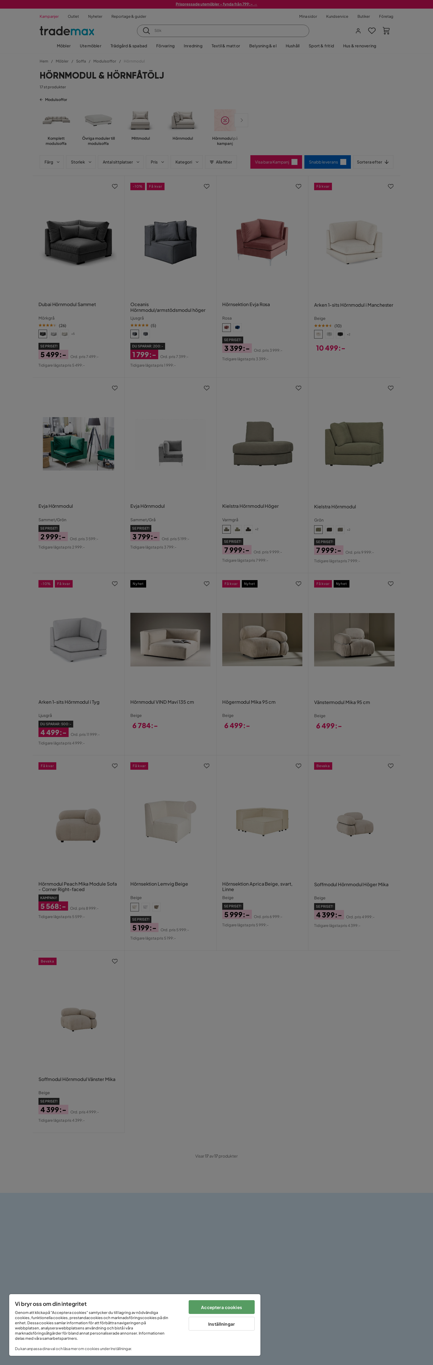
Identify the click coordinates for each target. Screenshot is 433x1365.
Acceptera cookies (221, 1307)
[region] (134, 1325)
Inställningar (221, 1324)
